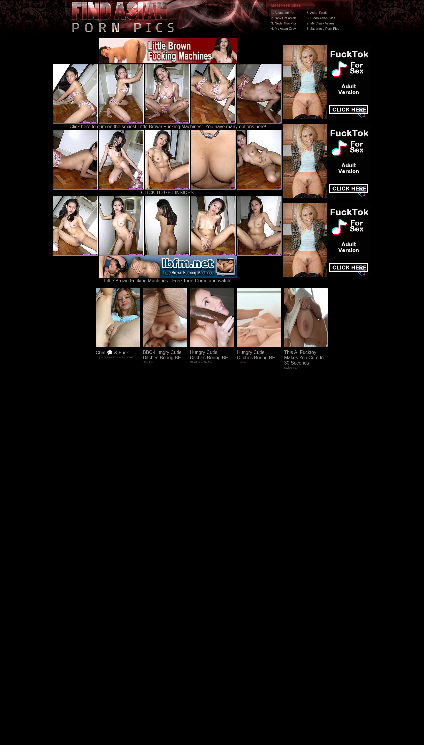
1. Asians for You (283, 12)
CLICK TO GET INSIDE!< (168, 192)
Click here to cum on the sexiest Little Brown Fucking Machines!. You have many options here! (167, 126)
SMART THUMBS (222, 633)
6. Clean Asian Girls (321, 18)
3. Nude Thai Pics (284, 23)
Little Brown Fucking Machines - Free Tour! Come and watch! (168, 278)
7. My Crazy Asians (320, 23)
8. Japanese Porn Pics (323, 28)
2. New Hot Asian (283, 18)
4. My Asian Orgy (283, 28)
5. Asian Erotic (317, 12)
